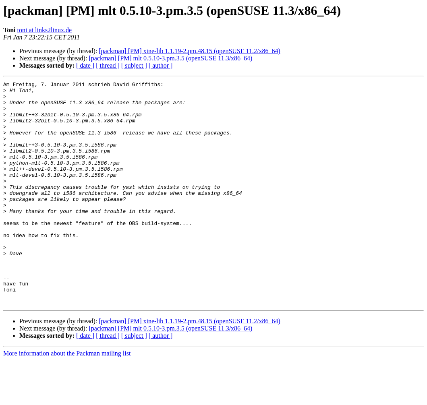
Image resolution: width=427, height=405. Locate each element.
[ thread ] (108, 65)
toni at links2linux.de (44, 30)
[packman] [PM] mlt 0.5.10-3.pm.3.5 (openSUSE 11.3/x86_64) (170, 58)
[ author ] (161, 65)
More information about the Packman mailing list (67, 398)
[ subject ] (134, 65)
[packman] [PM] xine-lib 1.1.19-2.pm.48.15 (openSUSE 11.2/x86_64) (189, 51)
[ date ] (85, 65)
